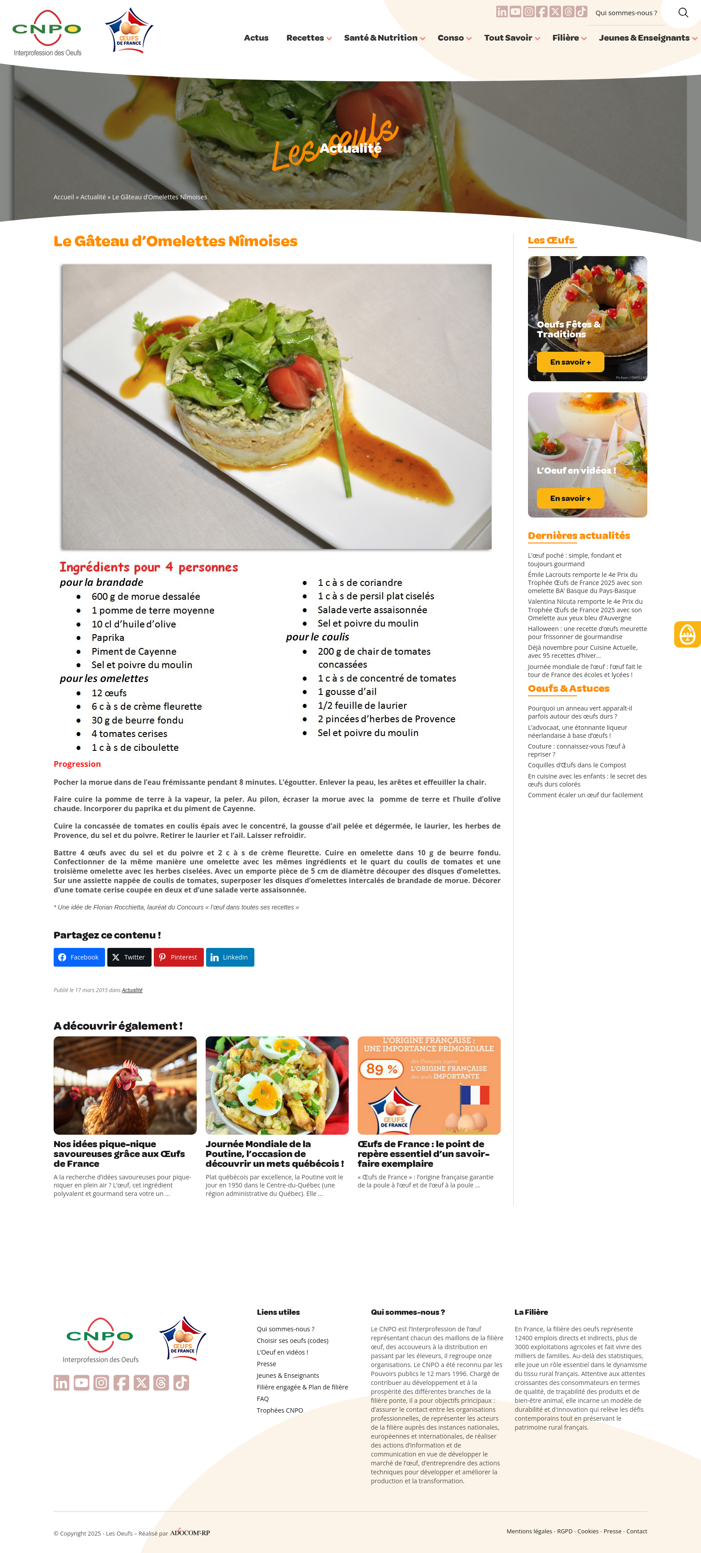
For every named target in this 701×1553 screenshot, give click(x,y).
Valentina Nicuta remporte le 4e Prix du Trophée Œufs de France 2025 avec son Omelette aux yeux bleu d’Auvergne (585, 610)
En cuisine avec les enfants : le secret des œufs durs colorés (587, 780)
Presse (266, 1363)
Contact (636, 1531)
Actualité (93, 197)
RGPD (565, 1531)
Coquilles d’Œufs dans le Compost (577, 765)
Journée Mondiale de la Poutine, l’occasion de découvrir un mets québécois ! (275, 1154)
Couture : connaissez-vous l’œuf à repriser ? (576, 750)
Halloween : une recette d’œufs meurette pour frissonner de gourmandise (587, 633)
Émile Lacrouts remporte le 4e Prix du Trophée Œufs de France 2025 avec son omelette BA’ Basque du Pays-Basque (585, 583)
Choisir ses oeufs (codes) (293, 1340)
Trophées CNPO (280, 1410)
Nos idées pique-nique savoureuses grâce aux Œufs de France (119, 1154)
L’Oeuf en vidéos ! (282, 1352)
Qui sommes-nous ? (626, 12)
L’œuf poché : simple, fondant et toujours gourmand (575, 559)
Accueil (64, 197)
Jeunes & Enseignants (288, 1375)
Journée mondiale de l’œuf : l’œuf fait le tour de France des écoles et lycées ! (585, 671)
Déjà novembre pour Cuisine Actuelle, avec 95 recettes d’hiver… (583, 652)
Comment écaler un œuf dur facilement (585, 795)
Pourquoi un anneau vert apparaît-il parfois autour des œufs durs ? (580, 712)
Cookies (588, 1531)
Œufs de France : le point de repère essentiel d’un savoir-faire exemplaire (424, 1154)
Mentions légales (529, 1531)
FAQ (263, 1398)
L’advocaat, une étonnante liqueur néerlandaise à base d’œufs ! (577, 732)
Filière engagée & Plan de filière (302, 1387)
